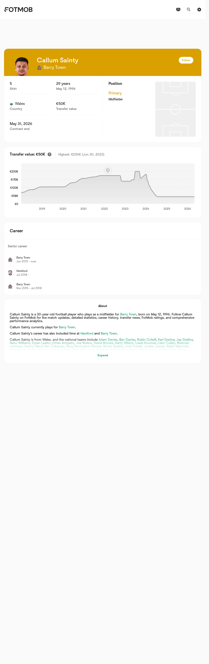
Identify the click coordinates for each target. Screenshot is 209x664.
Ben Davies (127, 339)
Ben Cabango (55, 346)
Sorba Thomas (38, 349)
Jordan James (154, 346)
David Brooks (103, 343)
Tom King (79, 349)
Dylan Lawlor (41, 343)
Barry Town (128, 314)
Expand (103, 355)
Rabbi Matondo (178, 346)
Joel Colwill (133, 346)
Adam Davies (108, 339)
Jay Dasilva (184, 339)
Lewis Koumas (145, 343)
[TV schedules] (178, 9)
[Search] (188, 9)
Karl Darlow (166, 339)
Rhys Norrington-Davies (83, 346)
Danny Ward (34, 346)
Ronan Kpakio (113, 346)
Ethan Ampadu (63, 343)
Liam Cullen (166, 343)
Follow (186, 60)
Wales (17, 104)
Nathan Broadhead (124, 349)
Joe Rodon (84, 343)
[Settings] (199, 9)
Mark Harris (18, 349)
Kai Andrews (148, 349)
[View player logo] (21, 66)
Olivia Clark (167, 349)
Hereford (86, 333)
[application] (108, 187)
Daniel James (60, 349)
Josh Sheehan (98, 349)
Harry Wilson (124, 343)
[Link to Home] (18, 9)
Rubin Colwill (146, 339)
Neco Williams (20, 343)
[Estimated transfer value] (49, 154)
